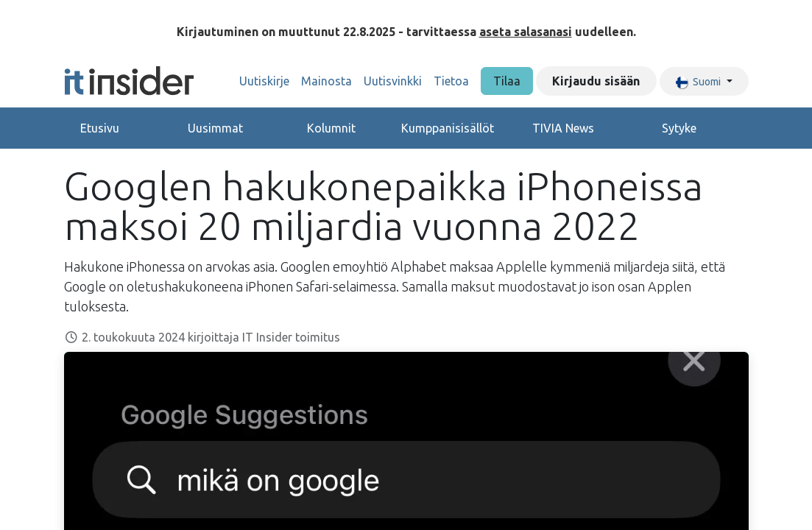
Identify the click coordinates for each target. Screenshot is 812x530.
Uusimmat (215, 128)
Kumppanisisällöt (447, 128)
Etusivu (99, 128)
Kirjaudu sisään (596, 81)
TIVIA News (563, 128)
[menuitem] (264, 81)
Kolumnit (331, 128)
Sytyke (679, 128)
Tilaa (506, 81)
